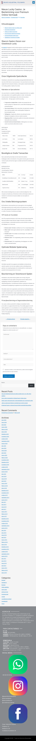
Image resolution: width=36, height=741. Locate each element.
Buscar (3, 382)
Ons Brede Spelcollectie (10, 29)
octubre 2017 (5, 495)
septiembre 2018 (5, 469)
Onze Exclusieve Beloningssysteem (12, 33)
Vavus (3, 603)
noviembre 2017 (5, 492)
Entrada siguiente (25, 319)
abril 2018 (4, 481)
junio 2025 (4, 448)
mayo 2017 (4, 507)
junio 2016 (4, 532)
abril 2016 (4, 537)
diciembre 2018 (5, 462)
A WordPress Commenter (7, 412)
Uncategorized (14, 17)
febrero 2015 (5, 570)
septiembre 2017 (5, 497)
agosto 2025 (4, 443)
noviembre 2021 (5, 460)
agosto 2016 (4, 528)
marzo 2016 (4, 539)
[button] (33, 2)
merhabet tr (4, 582)
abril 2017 (4, 509)
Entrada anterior (10, 319)
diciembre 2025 (5, 434)
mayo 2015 (4, 563)
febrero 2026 (5, 429)
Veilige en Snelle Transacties (11, 31)
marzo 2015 (4, 568)
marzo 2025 (4, 455)
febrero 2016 (5, 542)
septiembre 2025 (5, 441)
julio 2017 (4, 502)
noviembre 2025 (5, 436)
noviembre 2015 (5, 549)
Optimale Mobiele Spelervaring (11, 35)
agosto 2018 (4, 471)
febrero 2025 (5, 457)
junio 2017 (4, 504)
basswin (3, 580)
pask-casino (4, 589)
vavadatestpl (4, 601)
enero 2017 (4, 516)
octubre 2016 (5, 523)
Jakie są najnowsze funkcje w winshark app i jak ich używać (15, 403)
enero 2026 (4, 431)
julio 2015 (4, 558)
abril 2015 (4, 565)
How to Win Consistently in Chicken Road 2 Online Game (14, 398)
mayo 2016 (4, 535)
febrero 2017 (5, 514)
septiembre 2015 (5, 554)
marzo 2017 (4, 511)
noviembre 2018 (5, 464)
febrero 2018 (5, 485)
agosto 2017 (4, 500)
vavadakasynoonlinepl (6, 599)
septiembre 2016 (5, 525)
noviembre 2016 (5, 521)
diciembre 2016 (5, 518)
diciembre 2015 (5, 546)
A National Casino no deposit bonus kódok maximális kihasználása (16, 405)
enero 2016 (4, 544)
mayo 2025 (4, 450)
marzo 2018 (4, 483)
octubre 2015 (5, 551)
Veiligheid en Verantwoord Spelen (12, 37)
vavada (3, 596)
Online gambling (5, 587)
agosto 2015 (4, 556)
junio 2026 (4, 420)
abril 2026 (4, 424)
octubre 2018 (5, 467)
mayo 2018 (4, 478)
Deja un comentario (6, 17)
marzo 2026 (4, 427)
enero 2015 (4, 572)
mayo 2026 (4, 422)
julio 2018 (4, 474)
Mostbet (3, 585)
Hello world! (17, 412)
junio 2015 (4, 561)
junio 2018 (4, 476)
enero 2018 (4, 488)
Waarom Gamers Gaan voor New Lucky (13, 27)
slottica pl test (5, 592)
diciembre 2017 (5, 490)
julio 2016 (4, 530)
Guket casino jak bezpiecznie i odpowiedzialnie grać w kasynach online (17, 400)
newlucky (5, 47)
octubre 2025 (5, 438)
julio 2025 (4, 445)
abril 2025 (4, 453)
